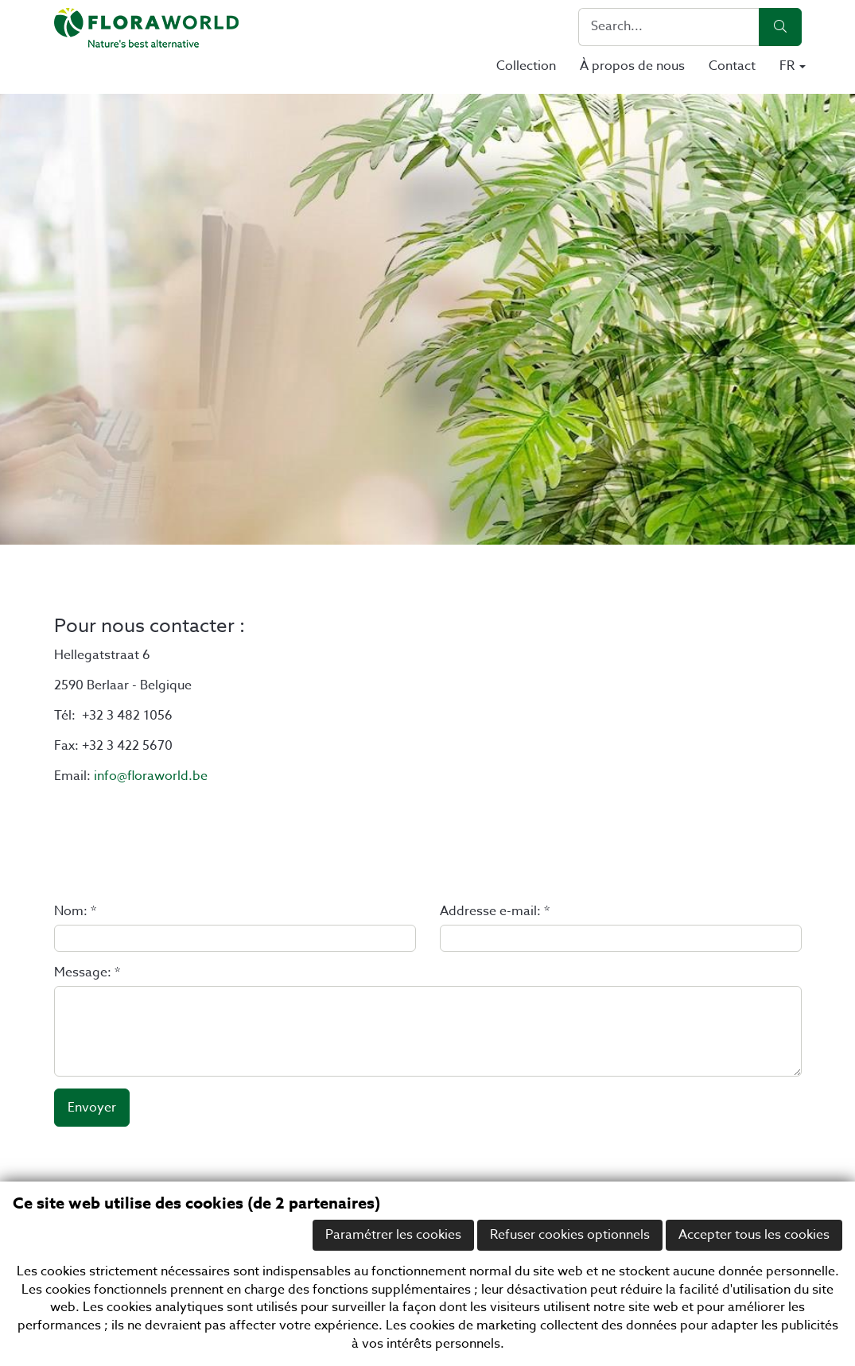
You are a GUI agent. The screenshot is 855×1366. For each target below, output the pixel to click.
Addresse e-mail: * (495, 911)
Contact (732, 66)
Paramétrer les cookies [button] (393, 1234)
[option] (427, 319)
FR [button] (792, 66)
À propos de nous (632, 66)
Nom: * (75, 911)
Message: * (87, 973)
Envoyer (92, 1107)
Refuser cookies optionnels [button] (570, 1234)
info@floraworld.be (151, 776)
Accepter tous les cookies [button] (754, 1234)
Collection (526, 66)
